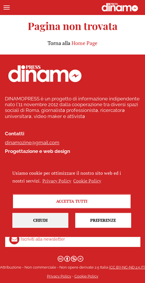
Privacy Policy (59, 276)
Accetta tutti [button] (71, 204)
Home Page (84, 43)
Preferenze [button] (103, 223)
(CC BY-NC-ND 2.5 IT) (127, 267)
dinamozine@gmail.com (32, 142)
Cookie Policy (86, 276)
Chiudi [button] (40, 223)
